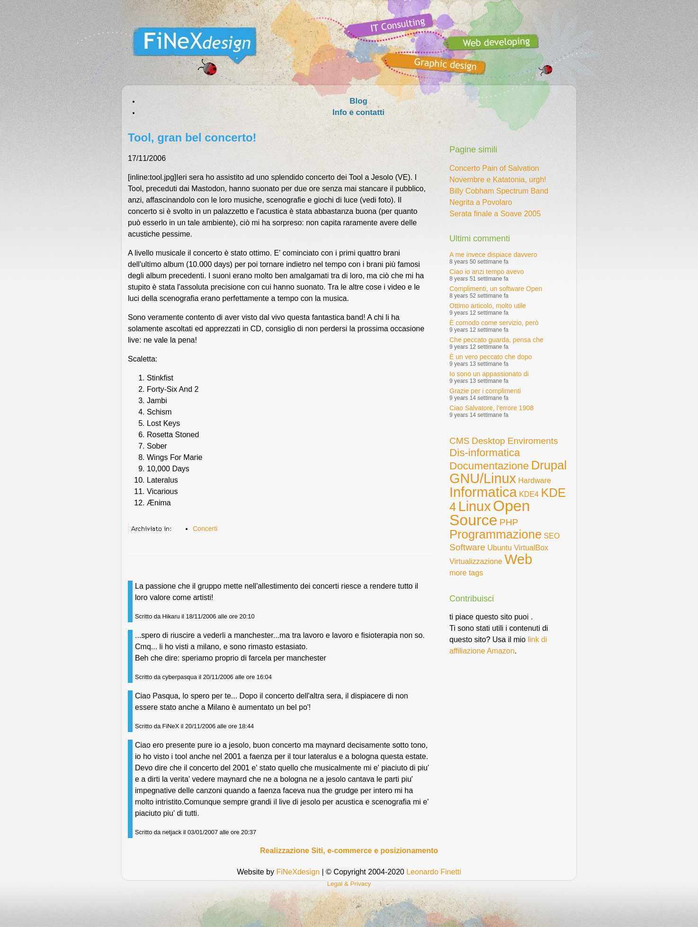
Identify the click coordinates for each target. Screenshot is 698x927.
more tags (466, 573)
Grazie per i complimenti (485, 391)
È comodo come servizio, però (493, 323)
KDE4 (529, 494)
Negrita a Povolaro (480, 202)
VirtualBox (531, 548)
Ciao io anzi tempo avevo (486, 271)
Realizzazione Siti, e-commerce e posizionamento (349, 851)
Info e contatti (358, 112)
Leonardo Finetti (433, 872)
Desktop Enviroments (515, 441)
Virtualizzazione (475, 561)
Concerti (205, 528)
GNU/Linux (482, 478)
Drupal (548, 465)
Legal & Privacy (349, 883)
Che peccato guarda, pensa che (496, 340)
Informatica (483, 492)
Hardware (534, 481)
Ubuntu (499, 548)
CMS (459, 441)
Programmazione (495, 534)
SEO (552, 536)
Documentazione (489, 466)
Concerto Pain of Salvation (494, 168)
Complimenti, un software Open (495, 288)
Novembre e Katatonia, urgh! (497, 180)
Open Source (489, 513)
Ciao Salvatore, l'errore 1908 (491, 408)
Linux (474, 506)
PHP (509, 522)
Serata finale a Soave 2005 (495, 214)
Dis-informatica (484, 453)
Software (467, 547)
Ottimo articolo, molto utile (487, 305)
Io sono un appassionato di (488, 374)
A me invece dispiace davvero (493, 254)
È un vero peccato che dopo (490, 357)
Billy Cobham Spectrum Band (498, 191)
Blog (358, 101)
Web (518, 559)
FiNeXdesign (298, 872)
